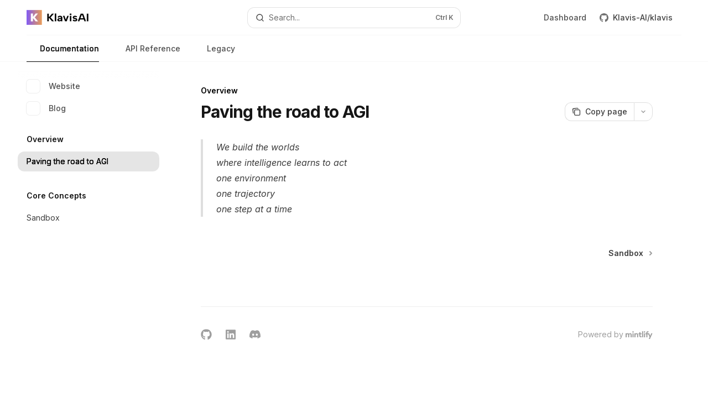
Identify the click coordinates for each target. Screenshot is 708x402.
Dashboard (565, 17)
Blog (46, 108)
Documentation (63, 53)
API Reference (146, 53)
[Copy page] (599, 111)
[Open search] (354, 18)
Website (53, 86)
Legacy (214, 53)
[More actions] (643, 111)
